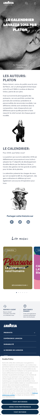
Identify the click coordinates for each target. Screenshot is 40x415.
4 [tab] (23, 293)
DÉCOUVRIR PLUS (20, 285)
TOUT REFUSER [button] (20, 412)
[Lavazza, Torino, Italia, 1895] (8, 3)
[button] (26, 3)
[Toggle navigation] (35, 3)
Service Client (9, 309)
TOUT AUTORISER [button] (20, 401)
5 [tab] (25, 293)
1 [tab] (16, 293)
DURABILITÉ (9, 344)
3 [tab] (21, 293)
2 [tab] (19, 293)
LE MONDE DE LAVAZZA (13, 350)
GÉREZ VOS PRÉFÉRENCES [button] (20, 407)
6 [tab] (27, 293)
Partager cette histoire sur (20, 216)
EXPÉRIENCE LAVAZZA (13, 338)
